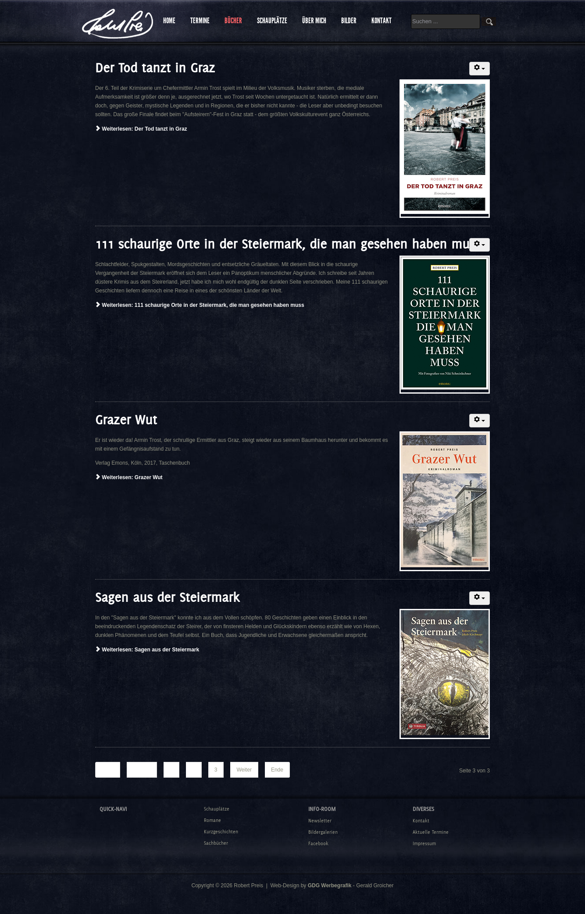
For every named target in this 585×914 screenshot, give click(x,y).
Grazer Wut (126, 419)
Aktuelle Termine (431, 832)
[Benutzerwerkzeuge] (479, 68)
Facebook (318, 843)
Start (108, 770)
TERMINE (200, 20)
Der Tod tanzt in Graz (155, 67)
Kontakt (421, 821)
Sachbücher (216, 843)
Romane (212, 820)
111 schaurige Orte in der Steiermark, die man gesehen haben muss (288, 244)
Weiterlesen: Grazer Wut (129, 477)
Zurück (141, 770)
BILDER (349, 20)
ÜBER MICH (314, 20)
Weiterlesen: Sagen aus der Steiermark (147, 650)
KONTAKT (381, 20)
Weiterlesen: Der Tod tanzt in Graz (141, 129)
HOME (169, 20)
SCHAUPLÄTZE (272, 20)
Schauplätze (216, 809)
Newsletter (320, 821)
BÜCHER (233, 20)
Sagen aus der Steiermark (167, 597)
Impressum (424, 843)
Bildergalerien (323, 832)
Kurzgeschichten (221, 832)
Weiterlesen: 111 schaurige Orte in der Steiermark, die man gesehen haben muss (199, 305)
